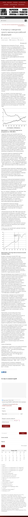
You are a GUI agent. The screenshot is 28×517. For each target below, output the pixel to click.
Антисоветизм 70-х (21, 25)
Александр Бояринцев (21, 497)
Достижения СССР (6, 471)
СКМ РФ (6, 502)
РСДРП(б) (15, 506)
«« (3, 450)
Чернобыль (3, 506)
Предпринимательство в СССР (8, 510)
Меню (3, 17)
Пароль (4, 411)
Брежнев (21, 510)
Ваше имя (5, 400)
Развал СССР (4, 496)
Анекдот (3, 504)
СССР (8, 501)
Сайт (21, 414)
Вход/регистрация (10, 405)
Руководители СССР (7, 483)
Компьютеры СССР (11, 497)
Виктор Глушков (22, 504)
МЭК (7, 504)
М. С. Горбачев (20, 499)
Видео (4, 466)
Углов (19, 506)
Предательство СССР (18, 494)
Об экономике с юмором (7, 482)
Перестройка (16, 501)
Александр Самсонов (12, 496)
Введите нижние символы (8, 418)
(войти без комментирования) (10, 405)
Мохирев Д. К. (14, 40)
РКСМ (22, 503)
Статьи (4, 488)
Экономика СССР (6, 490)
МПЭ (25, 503)
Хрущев (11, 494)
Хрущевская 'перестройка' (8, 489)
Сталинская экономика (7, 485)
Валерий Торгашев (12, 502)
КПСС (2, 503)
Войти (3, 446)
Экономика (3, 497)
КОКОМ (18, 503)
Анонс (3, 464)
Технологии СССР (5, 498)
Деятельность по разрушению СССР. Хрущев (12, 470)
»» (25, 450)
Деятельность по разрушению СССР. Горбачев (13, 469)
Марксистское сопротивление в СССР (10, 477)
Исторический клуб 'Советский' (9, 474)
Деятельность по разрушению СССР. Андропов (13, 467)
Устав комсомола (17, 498)
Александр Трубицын (6, 508)
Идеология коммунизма (7, 473)
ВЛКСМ (11, 501)
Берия (21, 507)
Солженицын (4, 511)
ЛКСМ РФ (19, 502)
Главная (4, 20)
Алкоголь (17, 507)
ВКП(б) (23, 502)
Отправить (6, 426)
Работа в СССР (7, 503)
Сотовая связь (11, 504)
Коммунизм (13, 503)
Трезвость (21, 40)
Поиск (23, 433)
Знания (17, 510)
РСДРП (16, 504)
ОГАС (25, 510)
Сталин (11, 498)
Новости (4, 479)
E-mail (3, 408)
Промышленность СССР (11, 499)
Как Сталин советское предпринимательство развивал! (13, 24)
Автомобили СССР (11, 507)
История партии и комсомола (9, 476)
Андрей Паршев (14, 508)
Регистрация (24, 445)
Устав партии (10, 506)
